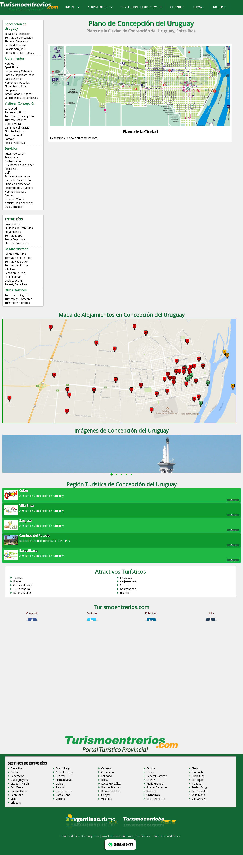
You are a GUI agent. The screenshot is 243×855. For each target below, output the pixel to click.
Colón (14, 772)
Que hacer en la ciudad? (19, 165)
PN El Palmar (13, 277)
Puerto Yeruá (64, 791)
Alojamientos (13, 232)
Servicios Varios (14, 199)
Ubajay (105, 795)
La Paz (150, 780)
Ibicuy (104, 780)
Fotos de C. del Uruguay (19, 52)
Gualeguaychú (13, 280)
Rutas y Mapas (22, 592)
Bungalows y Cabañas (18, 71)
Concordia (107, 772)
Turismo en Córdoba (17, 303)
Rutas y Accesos (15, 153)
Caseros (106, 768)
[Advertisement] (141, 178)
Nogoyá (196, 783)
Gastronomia (13, 161)
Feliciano (106, 776)
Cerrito (150, 768)
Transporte (11, 157)
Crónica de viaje (23, 585)
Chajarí (196, 768)
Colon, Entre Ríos (15, 254)
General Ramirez (156, 776)
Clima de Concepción (17, 184)
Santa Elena (63, 795)
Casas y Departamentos (19, 75)
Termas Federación (16, 261)
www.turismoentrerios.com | (118, 836)
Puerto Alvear (19, 791)
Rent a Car (11, 169)
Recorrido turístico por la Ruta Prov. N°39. (121, 537)
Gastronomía (128, 589)
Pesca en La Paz (15, 273)
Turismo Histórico (16, 120)
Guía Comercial (14, 206)
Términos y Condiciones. (166, 836)
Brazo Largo (63, 768)
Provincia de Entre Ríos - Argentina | (81, 836)
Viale (13, 799)
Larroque (197, 780)
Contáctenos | (143, 836)
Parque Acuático (15, 112)
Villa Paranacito (155, 799)
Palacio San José (15, 49)
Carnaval (10, 139)
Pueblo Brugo (200, 787)
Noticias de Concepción (19, 203)
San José (151, 791)
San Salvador (199, 791)
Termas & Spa (13, 235)
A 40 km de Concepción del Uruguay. (121, 492)
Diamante (198, 772)
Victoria (60, 799)
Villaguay (16, 802)
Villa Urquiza (199, 799)
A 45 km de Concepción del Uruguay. (121, 522)
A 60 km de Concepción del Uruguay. (121, 507)
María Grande (154, 783)
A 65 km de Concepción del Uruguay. (121, 552)
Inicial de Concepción (17, 34)
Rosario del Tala (111, 791)
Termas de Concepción (19, 37)
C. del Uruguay (64, 772)
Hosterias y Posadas (17, 82)
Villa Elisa (10, 269)
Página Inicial (13, 224)
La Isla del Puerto (15, 45)
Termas (18, 577)
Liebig (59, 783)
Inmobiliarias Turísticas (19, 94)
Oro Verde (17, 787)
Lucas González (111, 783)
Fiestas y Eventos (15, 191)
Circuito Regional (15, 131)
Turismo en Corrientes (18, 299)
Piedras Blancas (111, 787)
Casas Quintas (13, 79)
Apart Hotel (12, 67)
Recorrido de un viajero (19, 187)
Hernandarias (64, 780)
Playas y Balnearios (16, 41)
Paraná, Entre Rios (16, 284)
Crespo (150, 772)
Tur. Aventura (21, 589)
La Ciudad (11, 108)
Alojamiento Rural (16, 86)
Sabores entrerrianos (17, 176)
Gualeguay (198, 776)
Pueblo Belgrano (156, 787)
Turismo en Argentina (18, 295)
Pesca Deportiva (15, 142)
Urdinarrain (153, 795)
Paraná (60, 787)
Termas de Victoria (16, 265)
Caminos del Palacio (17, 127)
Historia (124, 592)
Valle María (198, 795)
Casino (9, 195)
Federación (17, 776)
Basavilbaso (18, 768)
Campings (11, 90)
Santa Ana (17, 795)
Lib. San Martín (20, 783)
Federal (60, 776)
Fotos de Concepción (18, 180)
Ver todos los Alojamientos (21, 97)
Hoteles (9, 63)
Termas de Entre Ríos (18, 258)
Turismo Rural (13, 135)
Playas (17, 581)
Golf (7, 172)
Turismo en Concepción (19, 116)
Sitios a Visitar (13, 124)
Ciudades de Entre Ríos (19, 228)
